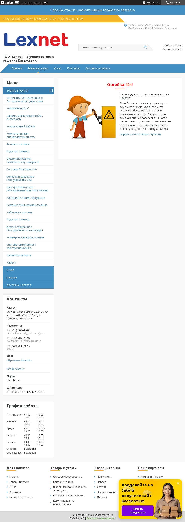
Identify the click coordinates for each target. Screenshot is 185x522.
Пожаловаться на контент (101, 518)
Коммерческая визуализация (25, 237)
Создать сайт (28, 2)
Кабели (11, 262)
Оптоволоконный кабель (68, 495)
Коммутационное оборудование (63, 502)
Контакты (73, 68)
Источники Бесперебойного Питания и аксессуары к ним (25, 99)
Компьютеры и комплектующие (27, 205)
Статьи (101, 487)
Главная (16, 68)
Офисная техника (18, 151)
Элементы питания (19, 255)
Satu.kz (109, 515)
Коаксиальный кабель (21, 126)
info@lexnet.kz (16, 369)
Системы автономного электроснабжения (21, 246)
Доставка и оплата (97, 68)
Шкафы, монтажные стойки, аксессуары (25, 117)
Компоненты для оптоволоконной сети (21, 135)
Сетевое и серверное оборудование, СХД (20, 178)
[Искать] (145, 47)
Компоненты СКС (18, 108)
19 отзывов (153, 2)
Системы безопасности (22, 169)
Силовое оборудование (67, 476)
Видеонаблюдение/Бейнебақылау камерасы (23, 160)
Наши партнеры (107, 492)
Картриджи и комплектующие (26, 198)
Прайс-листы (104, 476)
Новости (102, 481)
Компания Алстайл (152, 476)
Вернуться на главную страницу (140, 134)
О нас (57, 68)
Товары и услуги (38, 68)
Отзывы (12, 277)
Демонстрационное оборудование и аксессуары (25, 228)
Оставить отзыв (172, 49)
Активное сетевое (18, 144)
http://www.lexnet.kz (19, 360)
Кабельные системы (20, 212)
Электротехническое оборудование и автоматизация (27, 188)
